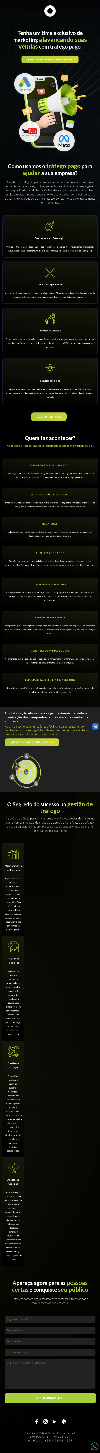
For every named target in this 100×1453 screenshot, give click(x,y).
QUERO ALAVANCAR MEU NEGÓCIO (32, 742)
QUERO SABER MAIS (48, 416)
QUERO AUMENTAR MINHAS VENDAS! (50, 59)
